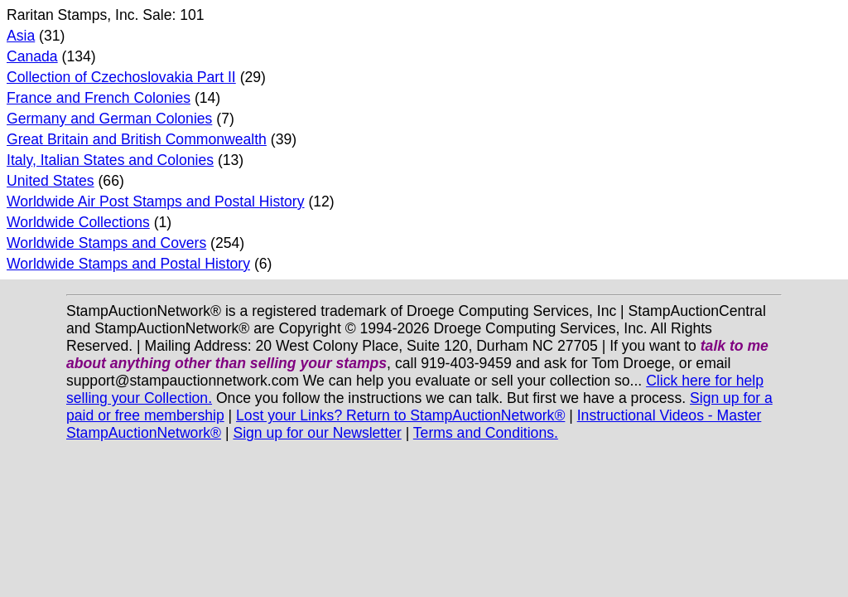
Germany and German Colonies (109, 118)
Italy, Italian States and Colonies (110, 160)
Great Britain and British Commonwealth (137, 139)
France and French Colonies (98, 98)
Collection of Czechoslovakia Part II (121, 77)
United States (50, 180)
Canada (32, 56)
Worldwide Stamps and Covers (106, 243)
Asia (21, 35)
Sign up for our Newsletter (317, 433)
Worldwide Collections (78, 222)
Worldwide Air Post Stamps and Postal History (156, 201)
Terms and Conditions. (485, 433)
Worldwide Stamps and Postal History (128, 263)
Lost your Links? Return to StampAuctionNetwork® (400, 415)
